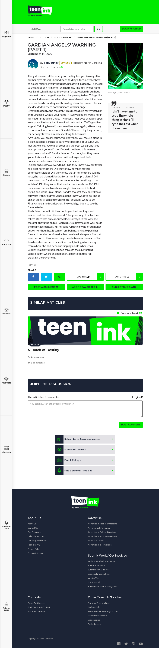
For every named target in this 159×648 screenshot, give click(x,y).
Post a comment (46, 288)
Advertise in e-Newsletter (100, 544)
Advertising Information (99, 527)
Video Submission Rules (99, 573)
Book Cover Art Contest (39, 606)
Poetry (6, 103)
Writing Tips (93, 577)
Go (98, 30)
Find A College (68, 459)
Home (31, 38)
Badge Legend (94, 623)
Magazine (6, 34)
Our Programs (34, 531)
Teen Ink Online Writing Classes (103, 610)
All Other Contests (36, 610)
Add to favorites (85, 288)
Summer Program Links (99, 602)
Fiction (6, 172)
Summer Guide (6, 525)
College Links (94, 606)
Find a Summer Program (73, 469)
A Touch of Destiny (43, 349)
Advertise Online (96, 539)
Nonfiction (6, 242)
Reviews (6, 311)
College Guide (6, 606)
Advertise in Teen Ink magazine (102, 522)
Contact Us (33, 527)
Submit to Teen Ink (70, 448)
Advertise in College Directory (102, 531)
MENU (35, 29)
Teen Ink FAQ (34, 544)
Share (32, 271)
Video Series (94, 619)
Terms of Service (35, 552)
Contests (6, 449)
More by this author (51, 68)
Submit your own (124, 288)
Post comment (130, 423)
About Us (32, 522)
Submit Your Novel (96, 564)
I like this (89, 277)
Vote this (128, 277)
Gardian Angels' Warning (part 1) (96, 38)
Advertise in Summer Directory (102, 535)
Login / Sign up (131, 30)
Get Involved (94, 581)
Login (137, 396)
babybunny (51, 63)
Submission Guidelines (99, 568)
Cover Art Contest (36, 602)
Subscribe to (77, 438)
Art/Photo (6, 380)
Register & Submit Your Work (101, 560)
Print (32, 266)
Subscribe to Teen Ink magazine (102, 585)
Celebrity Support (36, 535)
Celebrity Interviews (37, 539)
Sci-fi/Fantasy (62, 38)
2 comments (36, 362)
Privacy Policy (34, 548)
